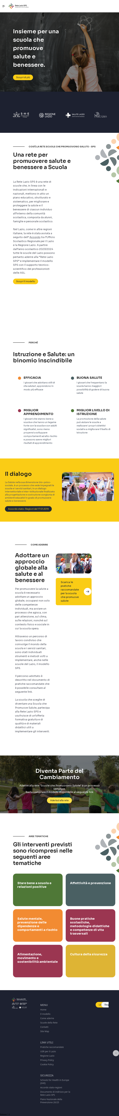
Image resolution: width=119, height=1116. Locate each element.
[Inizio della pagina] (116, 1053)
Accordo (34, 237)
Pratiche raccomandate (52, 1047)
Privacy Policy (47, 1060)
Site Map (44, 1031)
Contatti (44, 1026)
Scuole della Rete (48, 1022)
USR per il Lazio (48, 1051)
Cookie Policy (47, 1064)
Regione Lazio (47, 1055)
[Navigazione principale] (3, 6)
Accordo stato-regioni (51, 1087)
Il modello (45, 1013)
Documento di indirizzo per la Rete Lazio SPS (55, 1093)
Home (43, 1009)
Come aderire (47, 1018)
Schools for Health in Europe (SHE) (54, 1082)
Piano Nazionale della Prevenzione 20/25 (51, 1101)
